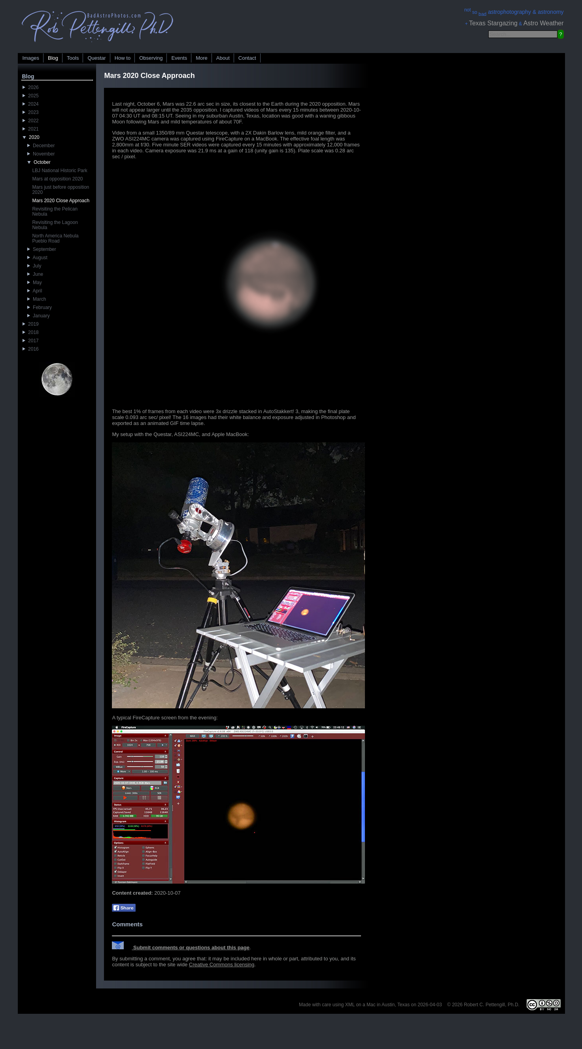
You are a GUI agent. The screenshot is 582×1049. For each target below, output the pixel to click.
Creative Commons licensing (221, 964)
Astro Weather (543, 23)
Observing (151, 58)
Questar (96, 58)
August (37, 257)
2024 (30, 104)
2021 (30, 129)
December (41, 145)
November (41, 154)
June (35, 274)
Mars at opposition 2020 (57, 179)
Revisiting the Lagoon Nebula (54, 225)
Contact (247, 58)
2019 (30, 324)
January (38, 316)
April (34, 291)
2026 (30, 87)
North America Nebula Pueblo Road (55, 238)
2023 (30, 112)
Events (179, 58)
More (202, 58)
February (39, 307)
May (34, 282)
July (34, 266)
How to (122, 58)
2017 (30, 340)
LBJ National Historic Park (59, 170)
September (41, 249)
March (36, 299)
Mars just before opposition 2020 (60, 189)
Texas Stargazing (493, 23)
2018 (30, 332)
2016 (30, 349)
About (223, 58)
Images (30, 58)
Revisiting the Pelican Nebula (54, 211)
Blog (53, 58)
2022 (30, 120)
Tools (73, 58)
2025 (30, 96)
